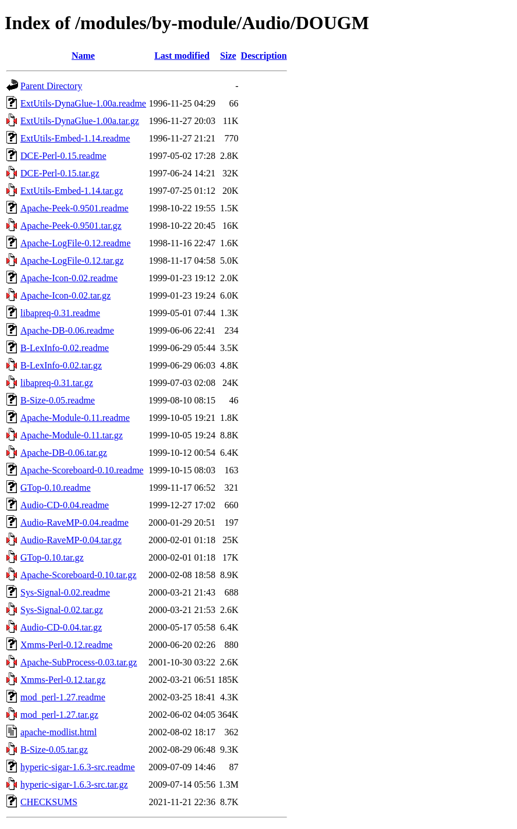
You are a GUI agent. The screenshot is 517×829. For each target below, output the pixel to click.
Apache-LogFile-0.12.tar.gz (71, 260)
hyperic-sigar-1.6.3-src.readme (77, 767)
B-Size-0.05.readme (57, 400)
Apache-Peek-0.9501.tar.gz (71, 226)
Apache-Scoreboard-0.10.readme (81, 470)
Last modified (182, 56)
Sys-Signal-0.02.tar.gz (61, 610)
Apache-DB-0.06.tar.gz (63, 453)
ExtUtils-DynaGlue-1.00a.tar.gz (79, 121)
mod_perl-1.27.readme (62, 697)
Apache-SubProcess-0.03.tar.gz (78, 662)
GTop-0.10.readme (55, 488)
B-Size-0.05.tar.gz (54, 749)
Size (228, 56)
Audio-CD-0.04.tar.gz (61, 627)
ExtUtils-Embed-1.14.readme (75, 138)
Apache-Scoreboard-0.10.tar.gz (78, 575)
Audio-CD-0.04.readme (64, 505)
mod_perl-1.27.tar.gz (59, 715)
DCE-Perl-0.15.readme (63, 156)
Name (83, 56)
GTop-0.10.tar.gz (52, 557)
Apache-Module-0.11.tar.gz (71, 435)
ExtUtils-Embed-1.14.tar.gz (71, 191)
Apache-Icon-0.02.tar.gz (65, 295)
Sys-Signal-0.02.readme (65, 592)
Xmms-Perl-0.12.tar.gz (62, 680)
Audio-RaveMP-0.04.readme (74, 522)
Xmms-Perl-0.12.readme (66, 645)
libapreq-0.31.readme (60, 313)
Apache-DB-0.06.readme (67, 330)
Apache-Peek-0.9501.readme (74, 208)
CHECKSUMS (48, 802)
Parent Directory (51, 86)
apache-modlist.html (58, 732)
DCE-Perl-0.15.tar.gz (60, 173)
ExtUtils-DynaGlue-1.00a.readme (83, 103)
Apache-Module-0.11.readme (75, 418)
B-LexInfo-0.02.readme (64, 348)
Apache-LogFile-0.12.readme (75, 243)
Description (264, 56)
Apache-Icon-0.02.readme (69, 278)
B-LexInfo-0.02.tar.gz (61, 365)
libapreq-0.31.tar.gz (56, 383)
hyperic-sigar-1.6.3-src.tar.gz (74, 784)
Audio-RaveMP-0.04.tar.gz (71, 540)
